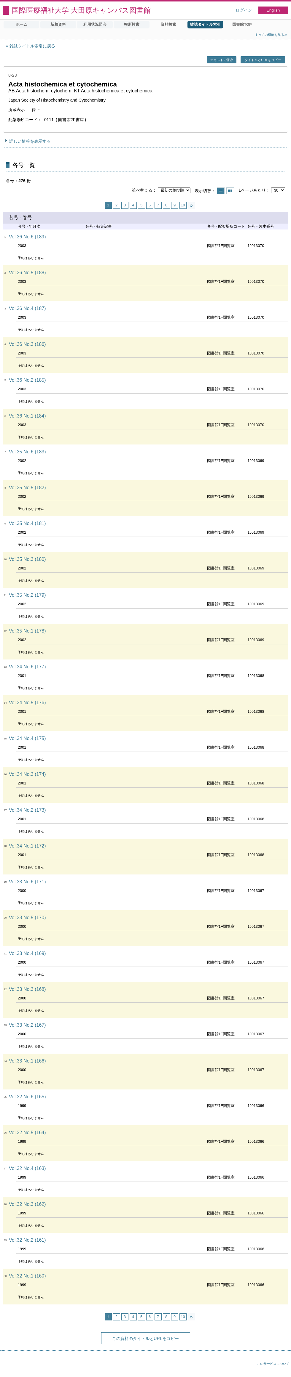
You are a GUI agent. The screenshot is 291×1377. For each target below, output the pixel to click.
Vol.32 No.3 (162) (27, 1204)
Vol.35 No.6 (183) (27, 451)
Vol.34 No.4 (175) (27, 738)
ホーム (21, 24)
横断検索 (131, 24)
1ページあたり (252, 190)
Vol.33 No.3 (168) (27, 989)
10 (183, 205)
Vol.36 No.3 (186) (27, 344)
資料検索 (168, 24)
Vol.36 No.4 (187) (27, 308)
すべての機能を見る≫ (271, 34)
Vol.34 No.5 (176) (27, 702)
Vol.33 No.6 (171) (27, 881)
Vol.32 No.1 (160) (27, 1275)
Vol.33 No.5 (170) (27, 917)
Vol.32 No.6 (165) (27, 1096)
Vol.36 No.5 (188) (27, 272)
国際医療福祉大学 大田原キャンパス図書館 (81, 10)
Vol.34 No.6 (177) (27, 666)
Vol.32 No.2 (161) (27, 1240)
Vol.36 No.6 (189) (27, 236)
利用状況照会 (94, 24)
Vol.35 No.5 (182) (27, 487)
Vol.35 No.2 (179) (27, 595)
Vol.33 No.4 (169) (27, 953)
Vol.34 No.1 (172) (27, 845)
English (273, 10)
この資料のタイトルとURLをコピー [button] (145, 1338)
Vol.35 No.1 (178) (27, 630)
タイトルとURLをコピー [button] (263, 60)
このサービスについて (273, 1363)
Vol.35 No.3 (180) (27, 559)
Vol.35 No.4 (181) (27, 523)
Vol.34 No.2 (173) (27, 810)
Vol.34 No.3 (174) (27, 774)
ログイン (244, 10)
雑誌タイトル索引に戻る (32, 46)
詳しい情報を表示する (30, 141)
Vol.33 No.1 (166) (27, 1060)
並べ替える (142, 190)
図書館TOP (242, 24)
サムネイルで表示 (230, 190)
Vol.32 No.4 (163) (27, 1168)
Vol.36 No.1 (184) (27, 415)
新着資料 (58, 24)
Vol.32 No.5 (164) (27, 1132)
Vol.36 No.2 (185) (27, 380)
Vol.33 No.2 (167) (27, 1025)
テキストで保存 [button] (221, 60)
